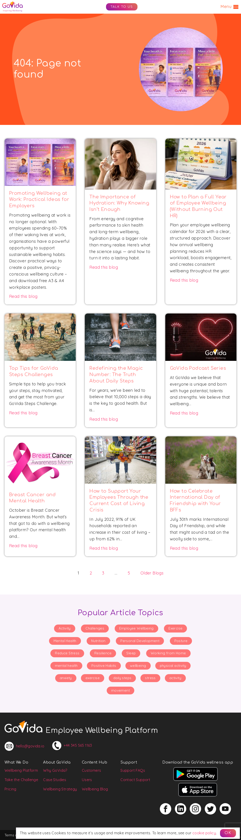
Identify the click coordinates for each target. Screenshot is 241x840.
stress (150, 678)
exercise (93, 678)
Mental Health (65, 641)
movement (120, 690)
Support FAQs (132, 770)
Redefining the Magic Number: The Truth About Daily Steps (116, 374)
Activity (65, 628)
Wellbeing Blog (95, 789)
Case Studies (54, 779)
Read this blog (23, 296)
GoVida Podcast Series (198, 368)
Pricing (10, 789)
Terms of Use (15, 835)
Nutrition (98, 641)
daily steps (122, 678)
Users (87, 779)
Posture (181, 641)
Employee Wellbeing (136, 628)
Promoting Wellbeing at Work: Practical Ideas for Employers (39, 199)
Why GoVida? (55, 770)
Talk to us (122, 6)
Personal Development (139, 641)
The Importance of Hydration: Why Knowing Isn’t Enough (119, 203)
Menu (229, 7)
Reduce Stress (67, 653)
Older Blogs (151, 573)
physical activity (173, 665)
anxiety (66, 678)
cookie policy (204, 833)
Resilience (102, 653)
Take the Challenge (21, 779)
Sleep (131, 653)
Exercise (175, 628)
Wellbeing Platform (21, 770)
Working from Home (168, 653)
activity (175, 678)
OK (228, 833)
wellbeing (138, 665)
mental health (66, 665)
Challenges (95, 628)
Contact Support (135, 779)
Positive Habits (103, 665)
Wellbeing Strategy (60, 789)
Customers (91, 770)
